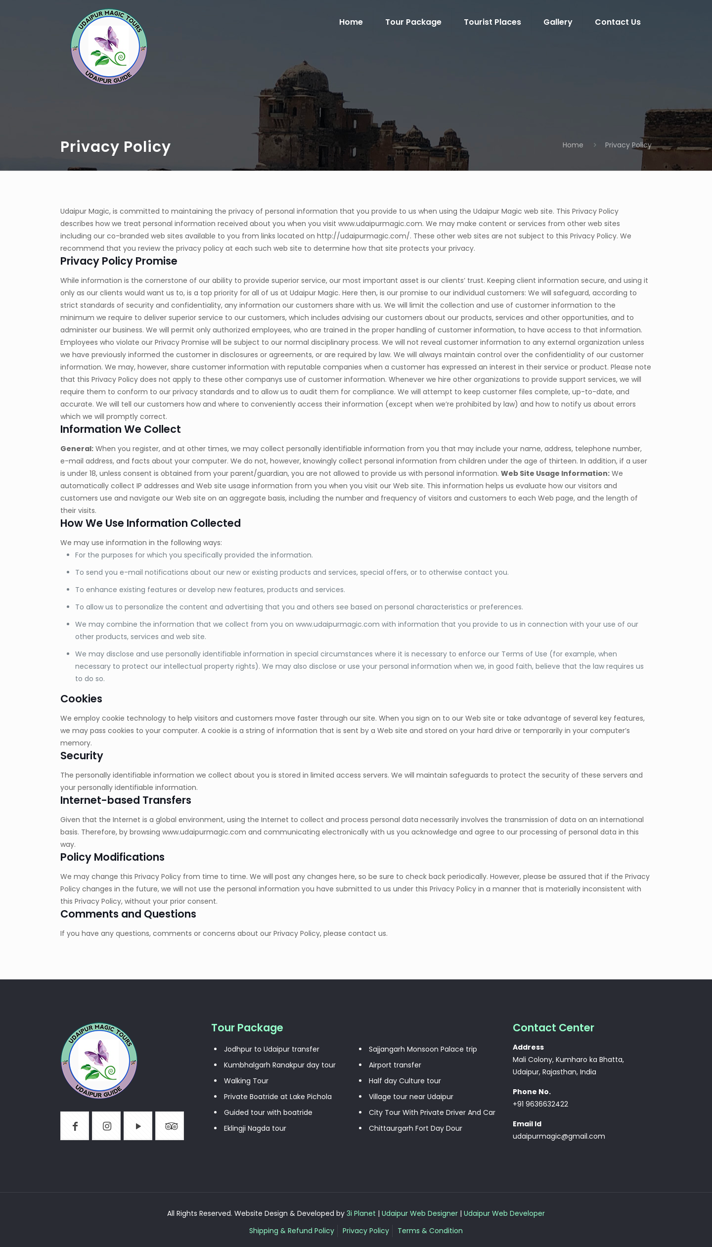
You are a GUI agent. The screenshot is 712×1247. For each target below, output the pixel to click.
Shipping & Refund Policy (291, 1231)
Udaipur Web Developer (504, 1213)
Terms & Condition (430, 1231)
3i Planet (362, 1213)
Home (573, 145)
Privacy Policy (366, 1231)
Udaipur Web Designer (420, 1213)
